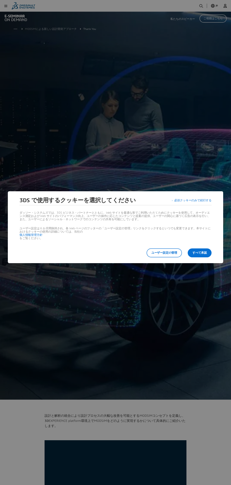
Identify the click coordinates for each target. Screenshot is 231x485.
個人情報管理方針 (30, 234)
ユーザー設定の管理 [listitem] (164, 252)
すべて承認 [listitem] (199, 252)
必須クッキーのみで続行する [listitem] (193, 200)
